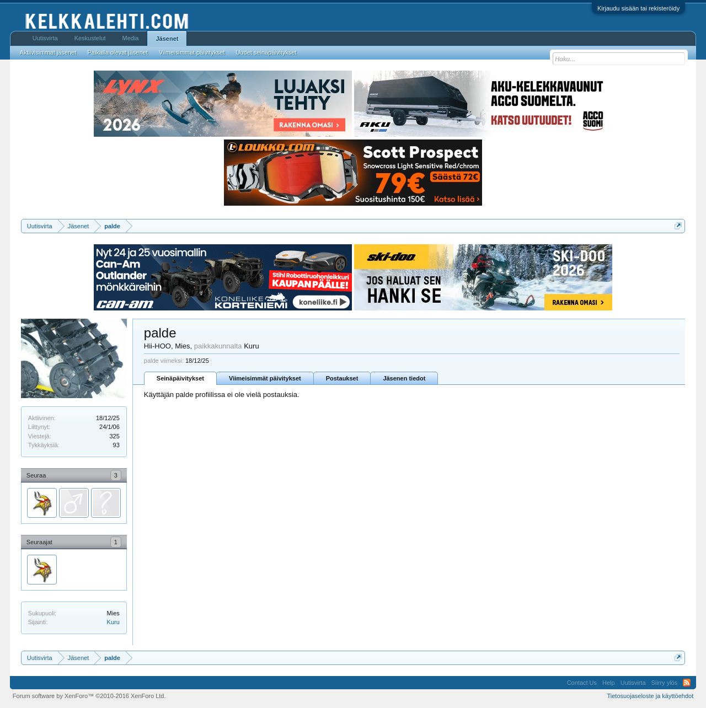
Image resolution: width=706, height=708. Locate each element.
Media (130, 38)
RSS (687, 682)
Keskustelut (90, 38)
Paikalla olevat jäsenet (118, 52)
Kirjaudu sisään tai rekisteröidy (638, 8)
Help (608, 682)
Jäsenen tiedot (404, 378)
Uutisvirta (45, 38)
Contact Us (582, 682)
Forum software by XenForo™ (89, 696)
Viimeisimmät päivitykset (265, 378)
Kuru (113, 622)
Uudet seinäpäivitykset (266, 52)
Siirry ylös (664, 682)
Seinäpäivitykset (180, 378)
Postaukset (342, 378)
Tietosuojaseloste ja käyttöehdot (650, 696)
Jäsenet (167, 38)
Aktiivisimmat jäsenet (48, 52)
